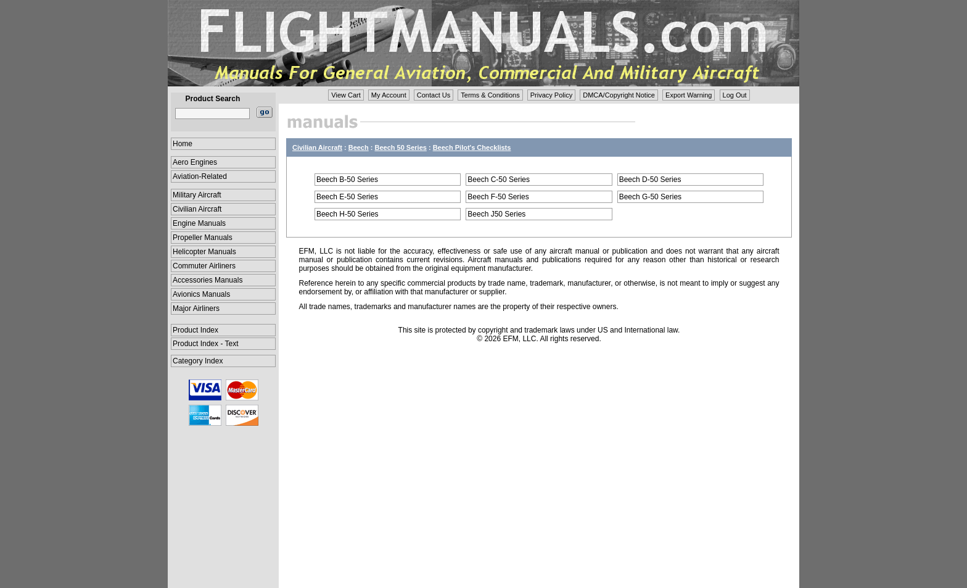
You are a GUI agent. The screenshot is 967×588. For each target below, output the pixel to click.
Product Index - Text (206, 343)
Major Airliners (196, 308)
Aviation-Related (200, 176)
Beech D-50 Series (650, 179)
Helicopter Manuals (204, 251)
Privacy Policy (551, 95)
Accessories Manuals (207, 280)
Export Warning (688, 95)
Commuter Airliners (204, 266)
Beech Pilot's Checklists (472, 147)
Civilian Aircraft (197, 209)
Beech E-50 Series (347, 197)
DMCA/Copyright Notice (619, 95)
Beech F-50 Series (498, 197)
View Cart (345, 95)
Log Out (735, 95)
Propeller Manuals (202, 237)
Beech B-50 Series (347, 179)
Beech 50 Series (401, 147)
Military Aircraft (197, 195)
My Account (388, 95)
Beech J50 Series (496, 214)
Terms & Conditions (490, 95)
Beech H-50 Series (347, 214)
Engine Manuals (199, 223)
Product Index (195, 330)
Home (182, 143)
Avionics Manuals (201, 294)
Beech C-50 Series (498, 179)
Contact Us (433, 95)
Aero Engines (195, 162)
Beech (358, 147)
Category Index (198, 361)
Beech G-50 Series (650, 197)
